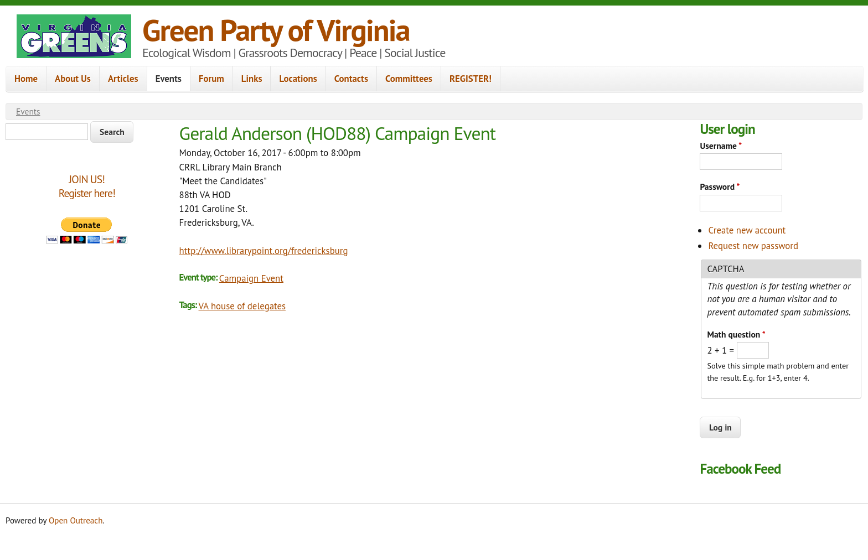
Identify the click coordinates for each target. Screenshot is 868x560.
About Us (73, 78)
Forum (211, 78)
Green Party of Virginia (276, 29)
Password (720, 186)
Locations (298, 78)
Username (721, 145)
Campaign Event (251, 278)
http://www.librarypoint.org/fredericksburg (263, 251)
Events (169, 78)
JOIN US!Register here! (87, 186)
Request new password (753, 246)
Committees (408, 78)
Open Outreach (75, 520)
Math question (736, 334)
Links (251, 78)
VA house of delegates (242, 306)
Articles (123, 78)
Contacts (351, 78)
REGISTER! (471, 78)
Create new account (747, 230)
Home (26, 78)
